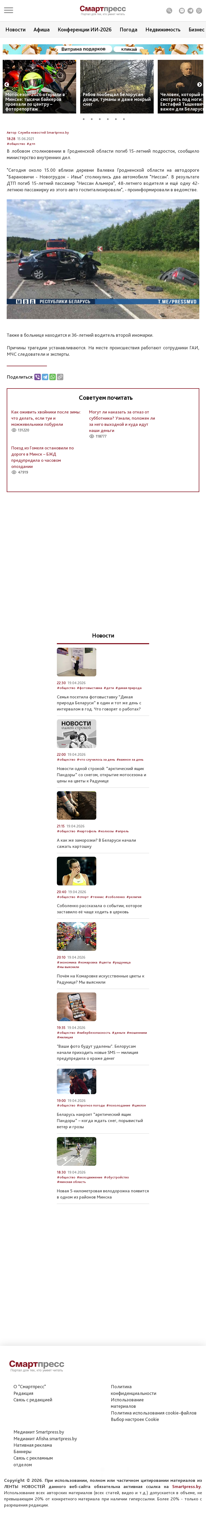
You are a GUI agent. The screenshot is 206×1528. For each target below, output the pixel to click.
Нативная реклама (32, 1471)
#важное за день (130, 798)
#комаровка (87, 1000)
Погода (128, 29)
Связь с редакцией (32, 1426)
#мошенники (137, 1070)
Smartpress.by (186, 1512)
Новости (15, 29)
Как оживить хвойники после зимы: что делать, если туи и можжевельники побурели (46, 456)
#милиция (65, 1075)
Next (200, 85)
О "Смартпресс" (29, 1413)
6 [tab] (125, 118)
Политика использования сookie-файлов (154, 1439)
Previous (7, 85)
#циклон (139, 1143)
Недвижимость (163, 29)
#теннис (97, 935)
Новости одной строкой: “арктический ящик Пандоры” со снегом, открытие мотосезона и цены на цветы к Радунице (101, 812)
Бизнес (196, 29)
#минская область (71, 1220)
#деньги (118, 1070)
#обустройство (116, 1215)
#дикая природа (128, 726)
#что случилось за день (96, 798)
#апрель (122, 869)
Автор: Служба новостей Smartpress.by (38, 170)
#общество (16, 182)
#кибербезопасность (94, 1070)
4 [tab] (109, 118)
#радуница (121, 1000)
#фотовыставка (89, 726)
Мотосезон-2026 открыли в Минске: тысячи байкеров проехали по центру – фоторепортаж (35, 101)
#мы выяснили (68, 1005)
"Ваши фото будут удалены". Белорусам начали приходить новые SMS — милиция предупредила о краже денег (97, 1090)
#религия (133, 935)
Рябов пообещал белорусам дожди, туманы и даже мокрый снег (117, 99)
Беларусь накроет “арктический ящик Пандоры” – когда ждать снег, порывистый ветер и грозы (100, 1158)
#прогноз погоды (91, 1143)
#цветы (105, 1000)
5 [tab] (117, 118)
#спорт (83, 935)
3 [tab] (101, 118)
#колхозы (106, 869)
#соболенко (115, 935)
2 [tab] (93, 118)
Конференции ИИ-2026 (85, 29)
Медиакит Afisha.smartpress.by (45, 1465)
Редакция (23, 1419)
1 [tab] (85, 118)
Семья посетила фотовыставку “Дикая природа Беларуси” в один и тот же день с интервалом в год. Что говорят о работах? (99, 741)
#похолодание (118, 1143)
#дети (109, 726)
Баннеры (22, 1478)
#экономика (66, 1000)
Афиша (42, 29)
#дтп (31, 182)
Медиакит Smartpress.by (38, 1458)
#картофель (87, 869)
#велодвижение (89, 1215)
